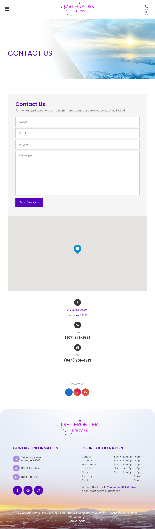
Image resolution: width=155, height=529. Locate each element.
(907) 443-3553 (30, 468)
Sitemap (133, 513)
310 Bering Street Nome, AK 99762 (31, 459)
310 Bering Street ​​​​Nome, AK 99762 (77, 312)
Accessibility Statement (92, 513)
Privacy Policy (117, 513)
